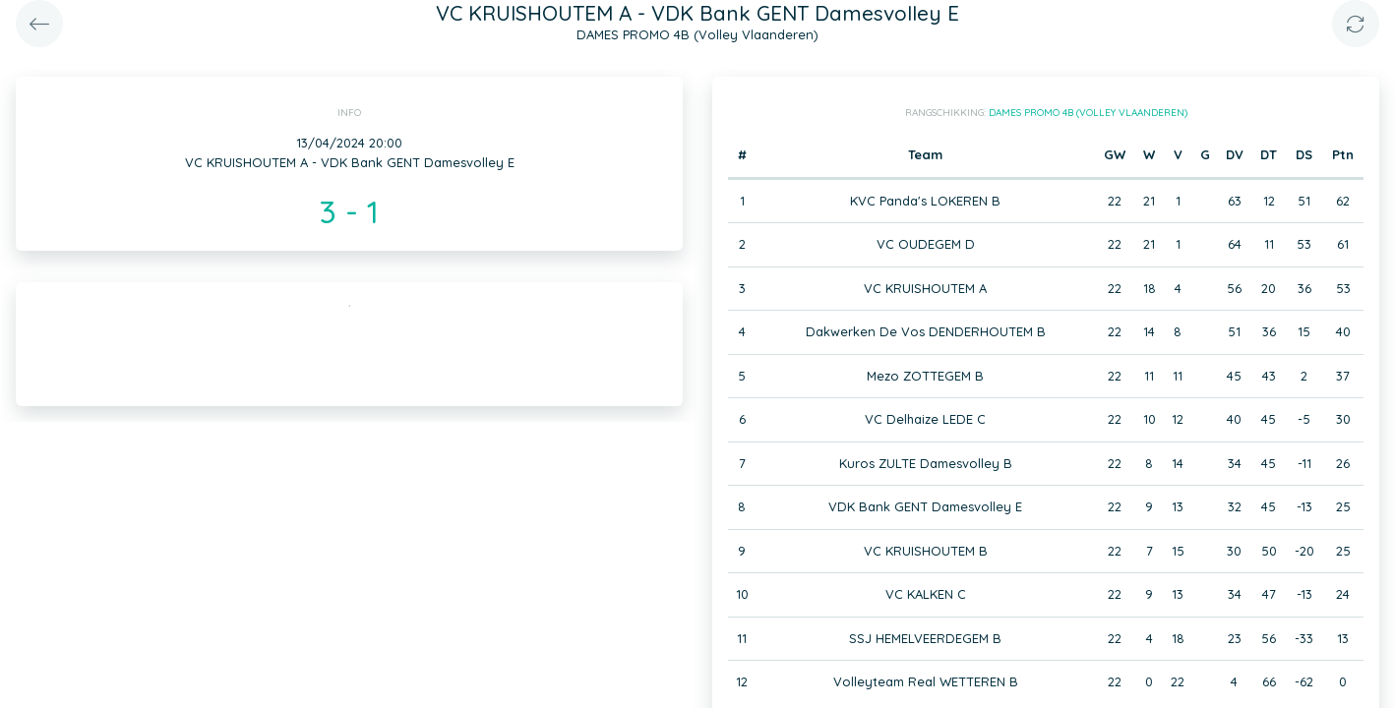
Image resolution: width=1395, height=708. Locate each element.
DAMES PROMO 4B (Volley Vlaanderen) (1088, 112)
